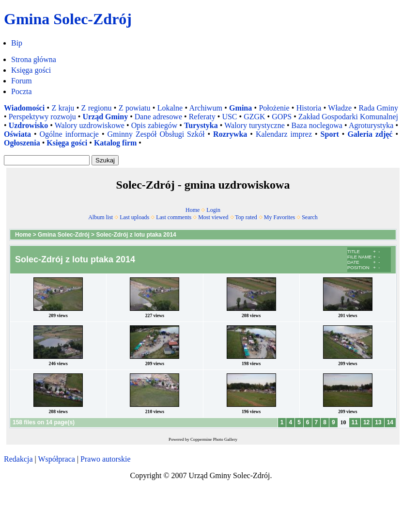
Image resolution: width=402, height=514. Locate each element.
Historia (309, 108)
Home (193, 210)
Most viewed (213, 217)
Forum (21, 81)
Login (213, 210)
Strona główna (33, 59)
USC (229, 116)
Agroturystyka (371, 125)
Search (310, 217)
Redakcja (18, 459)
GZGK (254, 116)
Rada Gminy (378, 108)
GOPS (282, 116)
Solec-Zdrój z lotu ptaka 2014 (136, 234)
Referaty (202, 116)
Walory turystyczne (254, 125)
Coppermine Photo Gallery (213, 439)
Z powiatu (135, 108)
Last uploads (134, 217)
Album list (100, 217)
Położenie (274, 108)
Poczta (21, 91)
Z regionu (96, 108)
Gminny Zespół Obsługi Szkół (156, 134)
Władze (340, 108)
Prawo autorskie (105, 459)
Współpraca (56, 459)
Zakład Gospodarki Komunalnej (348, 116)
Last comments (173, 217)
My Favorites (279, 217)
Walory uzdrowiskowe (89, 125)
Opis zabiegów (154, 125)
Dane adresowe (158, 116)
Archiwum (205, 108)
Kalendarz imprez (284, 134)
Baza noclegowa (317, 125)
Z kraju (62, 108)
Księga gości (31, 70)
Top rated (246, 217)
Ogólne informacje (69, 134)
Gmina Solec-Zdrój (64, 234)
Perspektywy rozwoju (42, 116)
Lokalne (170, 108)
